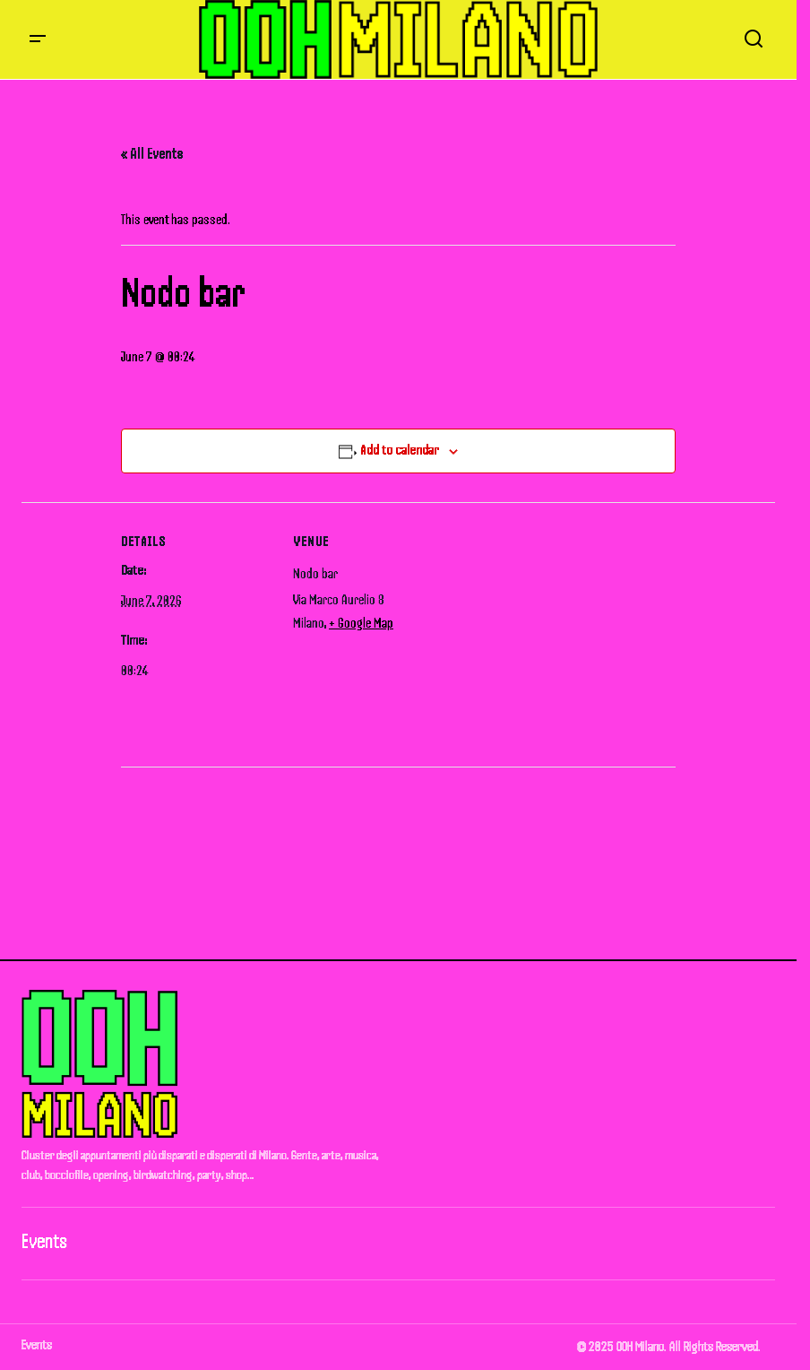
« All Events (152, 153)
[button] (37, 39)
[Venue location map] (559, 626)
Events (44, 1241)
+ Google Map (361, 623)
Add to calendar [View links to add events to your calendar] (399, 450)
